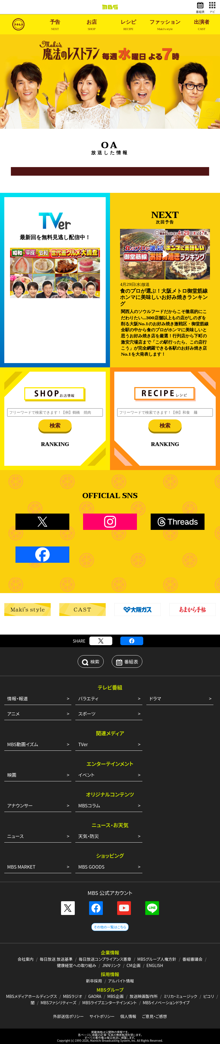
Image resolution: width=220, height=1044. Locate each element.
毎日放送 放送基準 (56, 959)
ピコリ (208, 996)
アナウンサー (20, 805)
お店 (91, 25)
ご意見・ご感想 (154, 1016)
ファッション (165, 25)
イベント (86, 774)
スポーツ (86, 713)
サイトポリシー (102, 1016)
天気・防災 (88, 836)
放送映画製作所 (143, 996)
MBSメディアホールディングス (31, 996)
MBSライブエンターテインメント (109, 1002)
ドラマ (155, 698)
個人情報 (128, 1016)
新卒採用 (94, 981)
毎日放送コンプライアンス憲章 (105, 959)
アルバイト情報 (121, 981)
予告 (55, 25)
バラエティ (88, 698)
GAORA (94, 996)
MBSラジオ (72, 996)
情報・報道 (17, 698)
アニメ (13, 713)
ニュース (15, 836)
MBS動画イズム (22, 744)
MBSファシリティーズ (58, 1002)
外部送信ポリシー (68, 1016)
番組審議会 (192, 959)
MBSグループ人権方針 (156, 959)
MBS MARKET (21, 866)
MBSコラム (89, 805)
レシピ (128, 25)
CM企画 (133, 965)
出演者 (201, 25)
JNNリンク (111, 965)
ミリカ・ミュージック (180, 996)
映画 (11, 774)
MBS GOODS (91, 866)
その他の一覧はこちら (110, 926)
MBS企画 (115, 996)
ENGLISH (154, 965)
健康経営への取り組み (76, 965)
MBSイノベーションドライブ (166, 1002)
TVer (83, 744)
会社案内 (25, 959)
